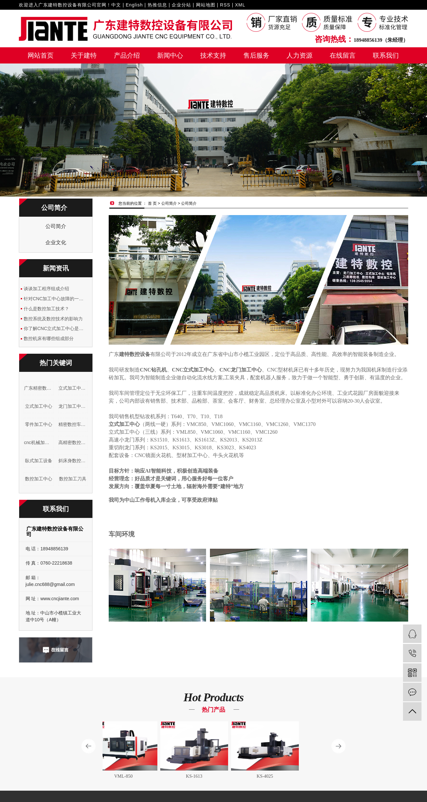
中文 (116, 4)
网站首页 (41, 55)
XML (240, 4)
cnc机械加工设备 (39, 442)
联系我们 (386, 55)
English (134, 4)
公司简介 (55, 226)
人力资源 (299, 55)
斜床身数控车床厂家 (73, 460)
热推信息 (157, 4)
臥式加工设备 (38, 460)
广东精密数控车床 (39, 388)
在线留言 (343, 55)
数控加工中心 (38, 478)
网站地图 (205, 4)
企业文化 (55, 242)
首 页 (152, 203)
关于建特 (84, 55)
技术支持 (213, 55)
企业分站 (181, 4)
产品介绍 (127, 55)
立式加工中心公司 (73, 388)
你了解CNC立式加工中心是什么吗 (56, 328)
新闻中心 (170, 55)
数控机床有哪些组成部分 (49, 338)
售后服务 (256, 55)
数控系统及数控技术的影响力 (53, 318)
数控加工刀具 (72, 478)
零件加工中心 (38, 424)
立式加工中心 (38, 406)
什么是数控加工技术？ (46, 308)
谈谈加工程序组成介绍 (46, 288)
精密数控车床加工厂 (73, 424)
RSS (225, 4)
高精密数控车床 (73, 442)
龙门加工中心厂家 (73, 406)
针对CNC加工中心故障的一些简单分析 (56, 298)
